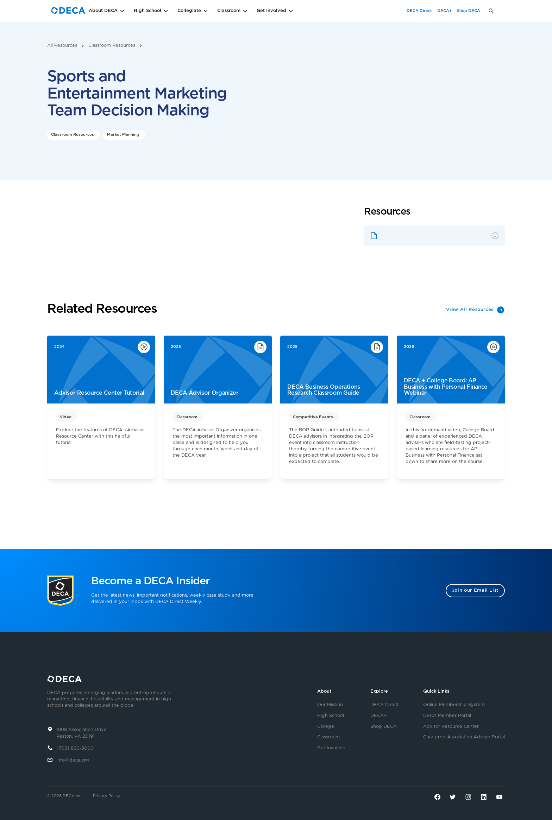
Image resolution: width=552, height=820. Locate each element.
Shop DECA (468, 11)
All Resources (62, 45)
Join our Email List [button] (475, 590)
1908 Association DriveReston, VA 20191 (81, 733)
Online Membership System (454, 705)
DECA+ (444, 11)
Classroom (328, 737)
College (325, 727)
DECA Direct (419, 11)
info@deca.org (72, 760)
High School (330, 716)
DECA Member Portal (447, 716)
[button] (117, 10)
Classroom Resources (111, 45)
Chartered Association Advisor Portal (464, 737)
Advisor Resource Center (451, 727)
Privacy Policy (106, 796)
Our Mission (330, 705)
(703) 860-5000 (75, 748)
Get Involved (331, 748)
